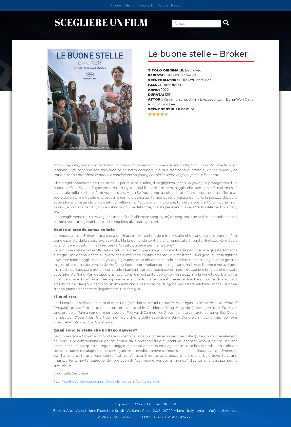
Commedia (83, 381)
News (175, 5)
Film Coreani (124, 381)
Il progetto (145, 5)
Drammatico (103, 381)
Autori (163, 5)
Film (127, 5)
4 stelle (67, 381)
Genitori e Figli (147, 381)
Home (116, 5)
